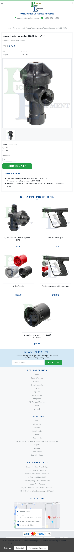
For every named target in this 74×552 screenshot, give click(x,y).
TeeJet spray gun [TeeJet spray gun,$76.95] (55, 237)
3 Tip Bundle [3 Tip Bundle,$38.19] (18, 286)
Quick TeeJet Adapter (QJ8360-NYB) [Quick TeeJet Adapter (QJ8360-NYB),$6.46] (18, 238)
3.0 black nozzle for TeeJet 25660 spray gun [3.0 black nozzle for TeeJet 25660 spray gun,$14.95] (37, 336)
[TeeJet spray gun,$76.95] (55, 217)
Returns (37, 427)
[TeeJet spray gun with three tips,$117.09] (55, 266)
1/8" (7, 151)
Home (37, 421)
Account (37, 448)
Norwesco (37, 381)
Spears (37, 392)
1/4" (7, 147)
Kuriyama (37, 399)
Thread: (9, 144)
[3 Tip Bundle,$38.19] (18, 266)
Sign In (37, 445)
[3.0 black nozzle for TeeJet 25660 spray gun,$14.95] (37, 315)
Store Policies (37, 431)
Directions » (25, 512)
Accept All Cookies (37, 548)
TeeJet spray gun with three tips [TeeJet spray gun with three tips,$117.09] (55, 286)
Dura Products (37, 385)
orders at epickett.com (28, 18)
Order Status (37, 452)
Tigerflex (37, 388)
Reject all (20, 548)
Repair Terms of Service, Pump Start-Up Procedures (37, 441)
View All (37, 409)
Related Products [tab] (37, 197)
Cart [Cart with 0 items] (72, 3)
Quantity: (6, 156)
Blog (37, 434)
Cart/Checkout (37, 455)
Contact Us (37, 438)
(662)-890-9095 (51, 18)
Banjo (37, 374)
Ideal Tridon (37, 395)
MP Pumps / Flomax (37, 402)
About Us (37, 424)
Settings (7, 548)
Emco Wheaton (37, 378)
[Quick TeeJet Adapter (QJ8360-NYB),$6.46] (18, 217)
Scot (37, 405)
